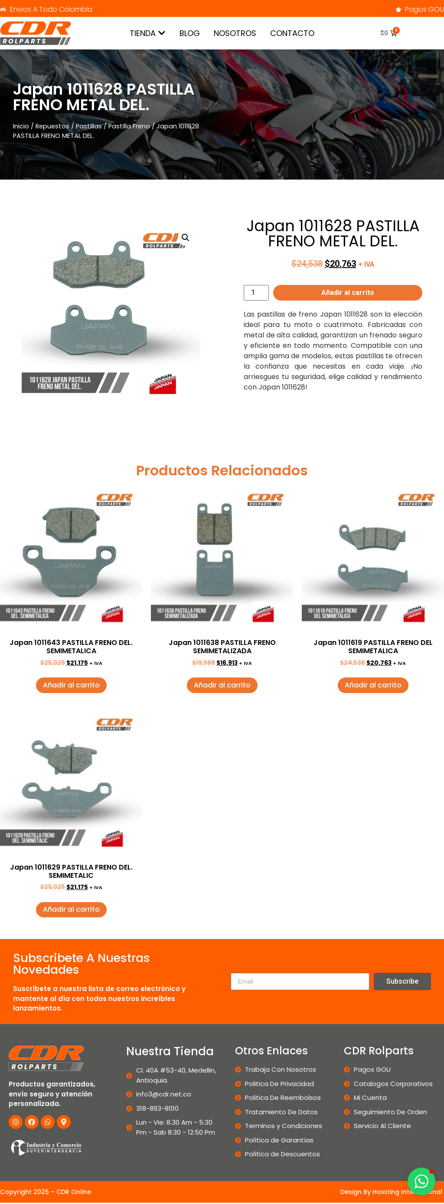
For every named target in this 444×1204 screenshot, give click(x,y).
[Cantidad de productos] (256, 293)
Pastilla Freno (129, 126)
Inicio (21, 126)
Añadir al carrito (347, 292)
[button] (185, 237)
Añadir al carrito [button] (71, 685)
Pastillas (89, 126)
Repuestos (52, 126)
